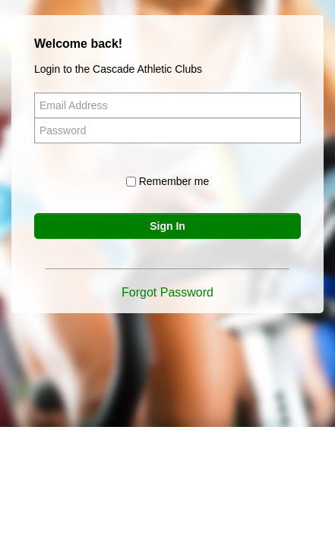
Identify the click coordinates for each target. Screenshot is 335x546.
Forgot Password (167, 292)
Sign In (167, 226)
